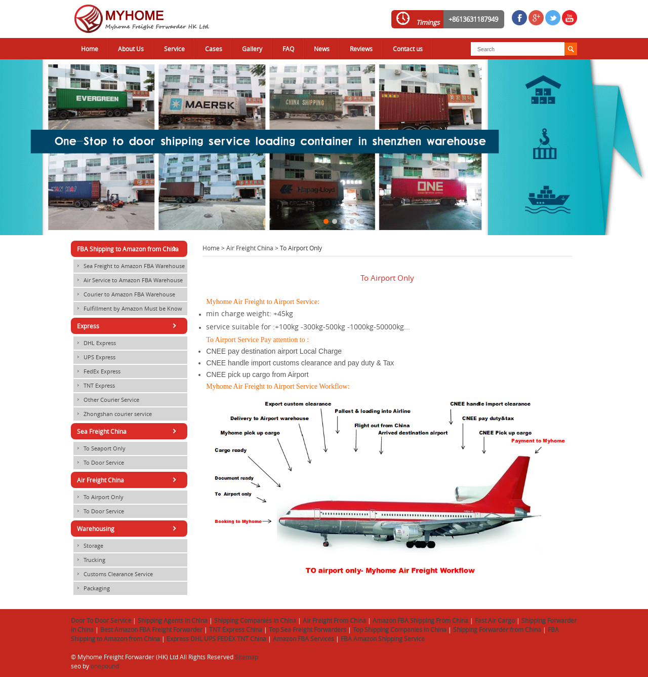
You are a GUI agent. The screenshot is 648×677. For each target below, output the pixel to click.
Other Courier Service (106, 399)
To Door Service (98, 462)
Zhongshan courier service (112, 414)
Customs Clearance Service (113, 574)
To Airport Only (98, 497)
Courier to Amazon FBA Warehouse (124, 294)
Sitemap (246, 657)
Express (128, 326)
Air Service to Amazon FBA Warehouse (128, 280)
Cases (213, 49)
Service (174, 49)
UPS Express (94, 357)
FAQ (288, 49)
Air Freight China (249, 248)
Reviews (361, 49)
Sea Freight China (128, 431)
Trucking (89, 560)
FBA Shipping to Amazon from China (128, 249)
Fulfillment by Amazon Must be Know (127, 308)
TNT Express (94, 385)
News (322, 49)
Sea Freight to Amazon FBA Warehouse (129, 266)
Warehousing (128, 528)
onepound (105, 666)
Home (89, 49)
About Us (131, 49)
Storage (88, 545)
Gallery (252, 49)
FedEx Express (96, 371)
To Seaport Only (99, 448)
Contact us (408, 49)
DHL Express (94, 343)
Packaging (91, 588)
